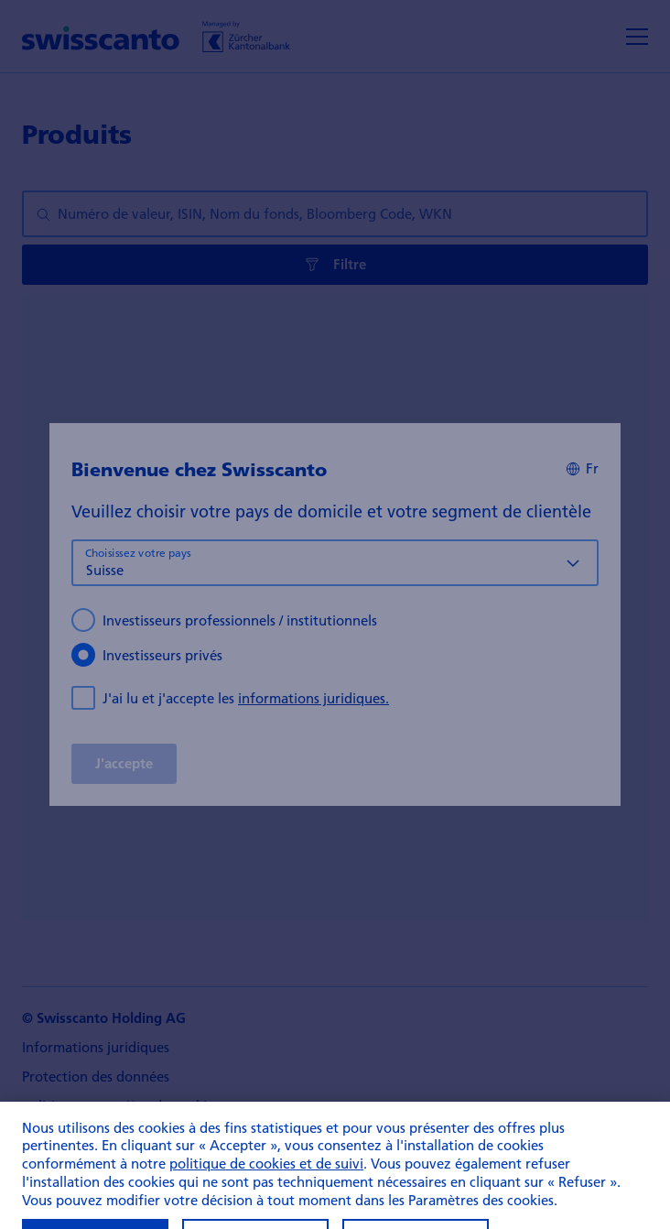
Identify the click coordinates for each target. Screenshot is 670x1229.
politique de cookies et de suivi (266, 1178)
